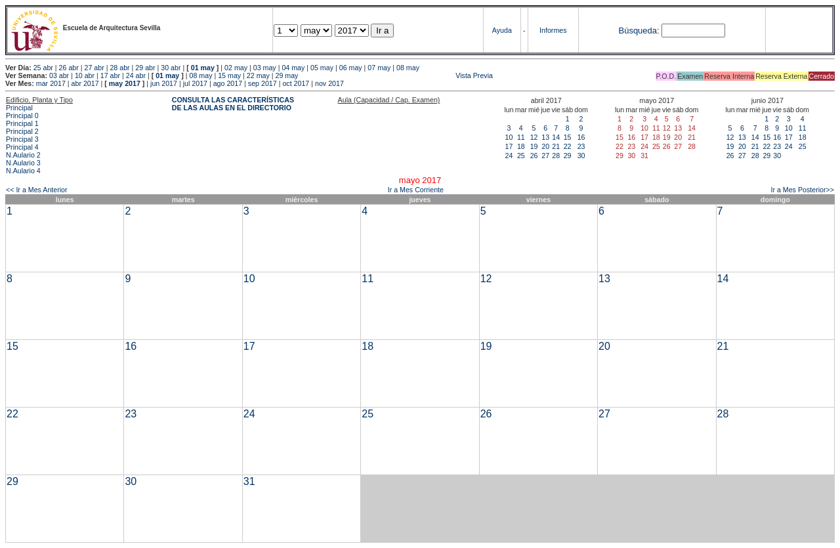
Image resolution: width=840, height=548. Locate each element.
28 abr (119, 68)
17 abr (110, 75)
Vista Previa (396, 75)
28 (556, 155)
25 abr (43, 68)
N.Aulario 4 (23, 171)
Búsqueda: (638, 30)
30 (581, 155)
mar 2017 (51, 83)
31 (249, 481)
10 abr (84, 75)
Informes (552, 30)
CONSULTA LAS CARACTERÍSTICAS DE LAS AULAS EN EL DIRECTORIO (233, 104)
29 (568, 155)
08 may (407, 68)
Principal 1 (22, 123)
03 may (264, 68)
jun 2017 (163, 83)
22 (568, 146)
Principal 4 (22, 147)
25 (521, 155)
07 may (379, 68)
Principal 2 (22, 131)
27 (545, 155)
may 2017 (124, 83)
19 (534, 146)
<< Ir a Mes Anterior (37, 190)
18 (521, 146)
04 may (293, 68)
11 (521, 137)
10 (509, 137)
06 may (350, 68)
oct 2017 (295, 83)
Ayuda (502, 30)
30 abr (170, 68)
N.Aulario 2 (23, 155)
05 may (321, 68)
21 (556, 146)
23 (581, 146)
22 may (258, 75)
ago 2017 (227, 83)
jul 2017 (195, 83)
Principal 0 (22, 115)
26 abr (69, 68)
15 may (229, 75)
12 (534, 137)
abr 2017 (85, 83)
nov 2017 (329, 83)
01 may (203, 68)
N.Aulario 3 (23, 163)
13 (545, 137)
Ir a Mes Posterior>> (802, 190)
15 (568, 137)
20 (545, 146)
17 (509, 146)
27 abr (94, 68)
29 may (287, 75)
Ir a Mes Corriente (416, 190)
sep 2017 (262, 83)
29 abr (145, 68)
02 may (235, 68)
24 (509, 155)
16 (581, 137)
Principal (19, 108)
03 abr (59, 75)
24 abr (136, 75)
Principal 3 (22, 139)
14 (556, 137)
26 (534, 155)
